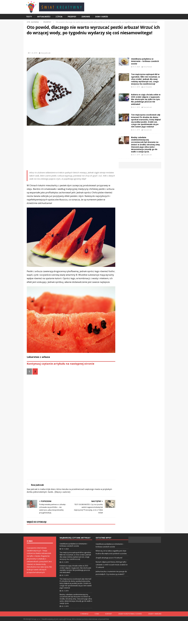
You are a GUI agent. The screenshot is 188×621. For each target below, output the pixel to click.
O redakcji (89, 613)
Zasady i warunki (155, 613)
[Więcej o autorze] (62, 492)
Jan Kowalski (147, 87)
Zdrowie (85, 16)
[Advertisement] (94, 43)
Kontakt (111, 613)
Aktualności (43, 16)
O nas (100, 613)
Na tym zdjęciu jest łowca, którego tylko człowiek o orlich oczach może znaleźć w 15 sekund (111, 565)
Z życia (59, 16)
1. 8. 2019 (33, 53)
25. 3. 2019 (136, 87)
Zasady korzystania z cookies (131, 613)
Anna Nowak (147, 67)
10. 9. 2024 (136, 67)
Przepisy (72, 16)
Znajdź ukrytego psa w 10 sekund (109, 557)
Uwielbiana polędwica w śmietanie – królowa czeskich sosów (145, 61)
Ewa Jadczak (46, 53)
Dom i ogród (101, 16)
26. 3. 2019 (136, 107)
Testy (29, 16)
